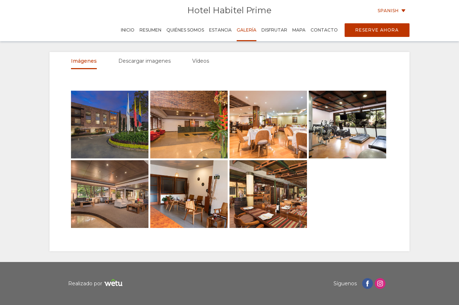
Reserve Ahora (377, 30)
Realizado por (96, 283)
